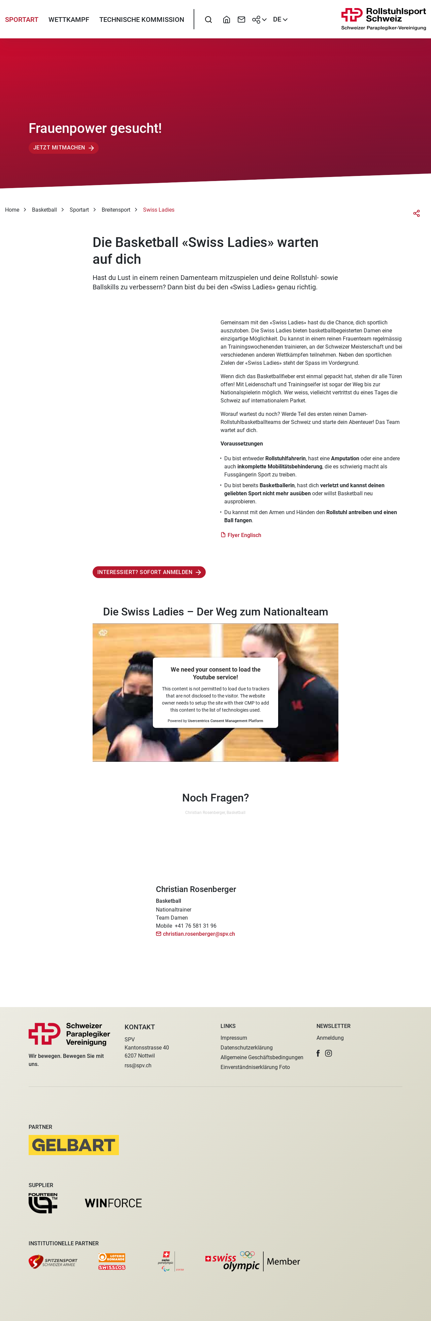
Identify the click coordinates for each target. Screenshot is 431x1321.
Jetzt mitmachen (59, 153)
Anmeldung (330, 1038)
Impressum (234, 1038)
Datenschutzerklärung (247, 1047)
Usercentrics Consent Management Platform (225, 726)
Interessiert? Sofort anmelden (144, 577)
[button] (318, 1053)
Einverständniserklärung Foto (255, 1067)
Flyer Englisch (244, 540)
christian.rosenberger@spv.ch (199, 939)
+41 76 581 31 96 (196, 931)
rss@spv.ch (138, 1065)
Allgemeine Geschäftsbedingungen (262, 1057)
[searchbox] (208, 21)
